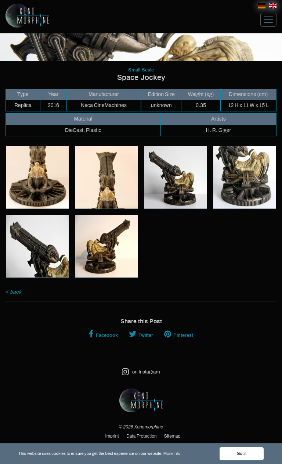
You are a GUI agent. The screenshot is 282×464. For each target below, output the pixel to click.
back (14, 292)
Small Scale (141, 70)
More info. (172, 454)
